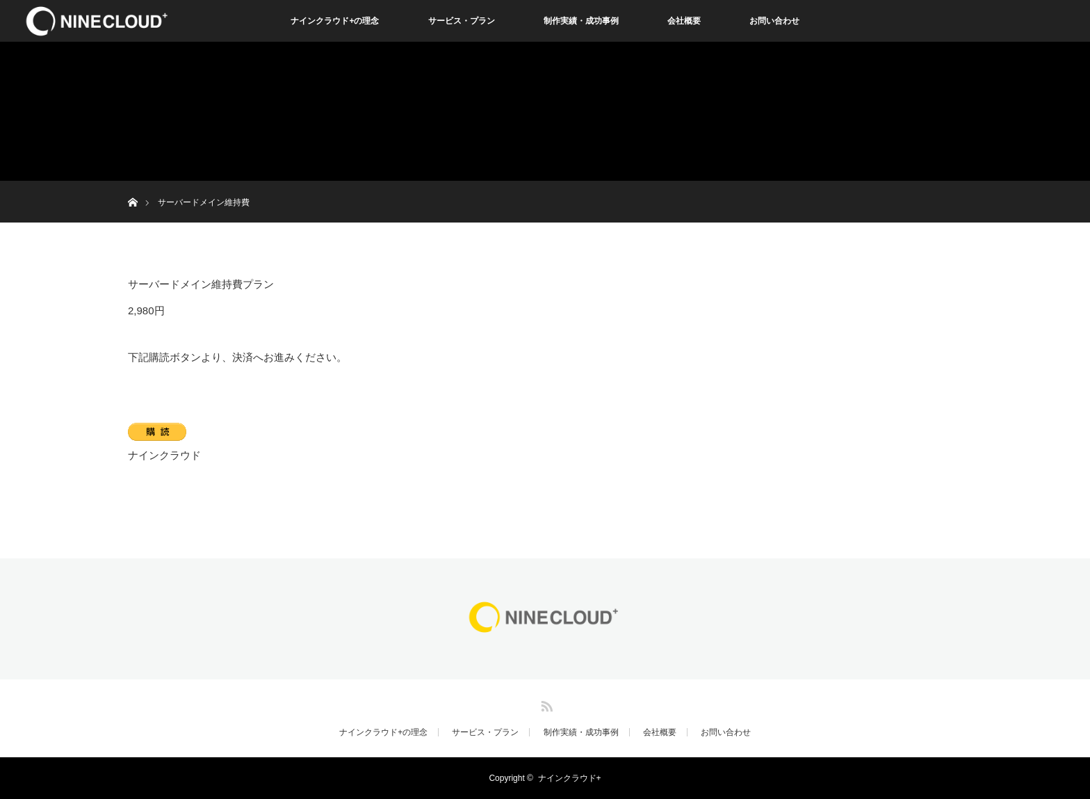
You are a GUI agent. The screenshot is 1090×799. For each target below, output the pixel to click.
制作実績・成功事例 (581, 21)
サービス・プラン (461, 21)
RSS (545, 703)
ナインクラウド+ (569, 778)
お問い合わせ (774, 21)
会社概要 (684, 21)
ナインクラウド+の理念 (335, 21)
